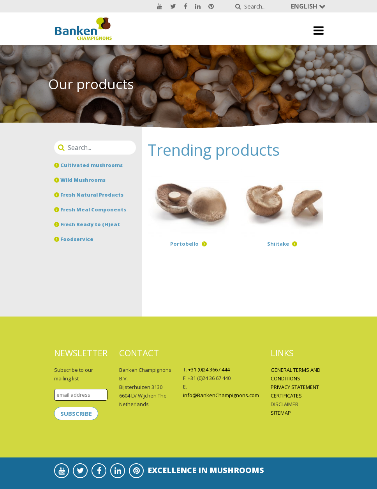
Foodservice (73, 239)
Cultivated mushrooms (88, 165)
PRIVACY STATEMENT (295, 386)
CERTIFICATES (286, 395)
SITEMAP (281, 412)
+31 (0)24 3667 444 (209, 369)
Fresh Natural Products (88, 194)
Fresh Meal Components (90, 209)
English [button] (305, 6)
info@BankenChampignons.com (221, 395)
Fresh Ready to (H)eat (87, 224)
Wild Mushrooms (80, 179)
